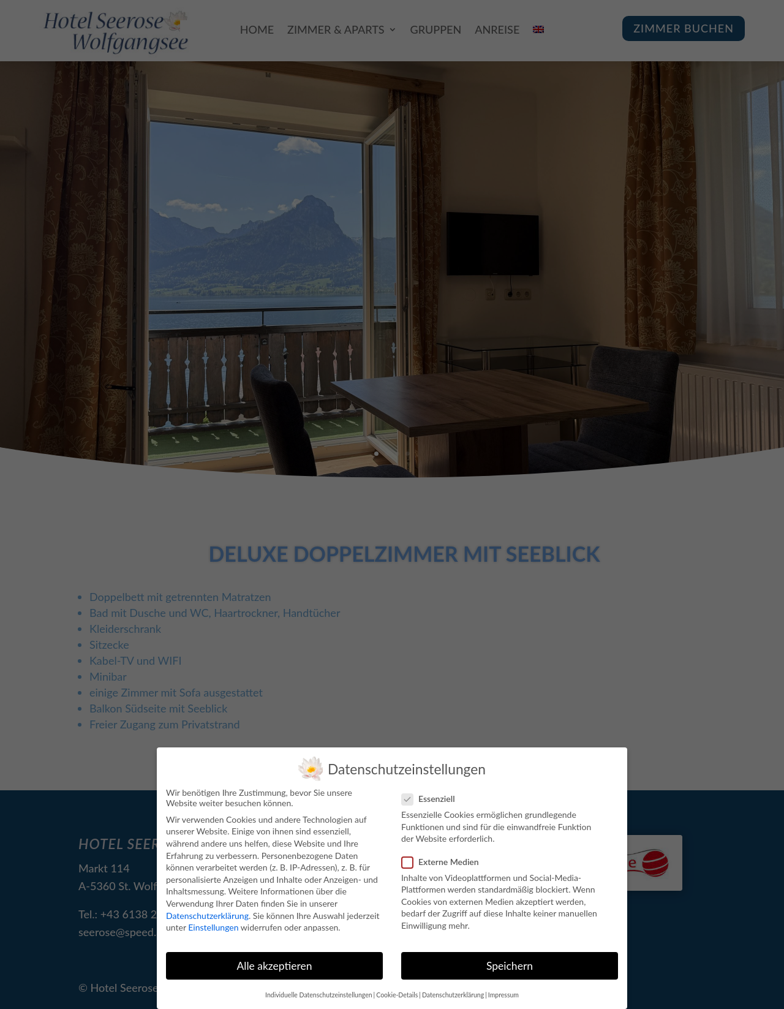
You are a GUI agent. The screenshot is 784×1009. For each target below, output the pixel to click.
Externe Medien (445, 860)
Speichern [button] (509, 964)
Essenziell (433, 797)
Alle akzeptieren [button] (274, 964)
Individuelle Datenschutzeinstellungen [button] (318, 993)
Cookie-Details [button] (397, 993)
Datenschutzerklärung (207, 914)
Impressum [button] (503, 993)
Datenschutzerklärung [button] (453, 993)
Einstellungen (213, 926)
